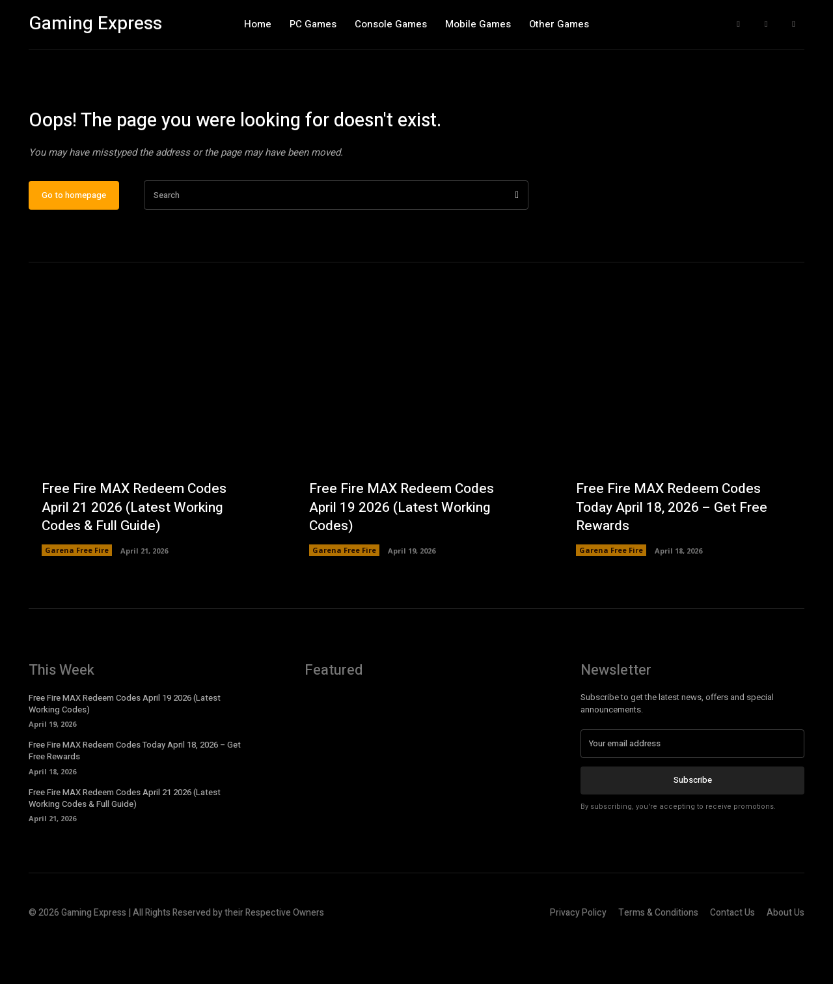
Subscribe (693, 823)
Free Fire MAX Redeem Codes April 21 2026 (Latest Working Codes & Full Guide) (138, 550)
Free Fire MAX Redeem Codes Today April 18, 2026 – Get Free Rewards (675, 550)
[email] (692, 787)
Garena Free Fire (77, 593)
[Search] (517, 238)
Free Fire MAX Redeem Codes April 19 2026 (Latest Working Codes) (405, 550)
